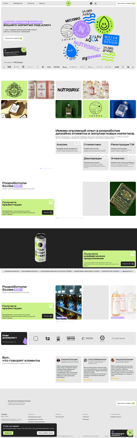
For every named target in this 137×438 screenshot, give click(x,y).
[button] (125, 3)
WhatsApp (85, 419)
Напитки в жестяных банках (36, 421)
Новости (42, 3)
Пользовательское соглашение (91, 436)
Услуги (5, 3)
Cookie (106, 436)
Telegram (85, 417)
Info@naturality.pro (115, 417)
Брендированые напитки (35, 419)
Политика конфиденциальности (64, 436)
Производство (17, 3)
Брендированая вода (34, 417)
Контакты (31, 3)
